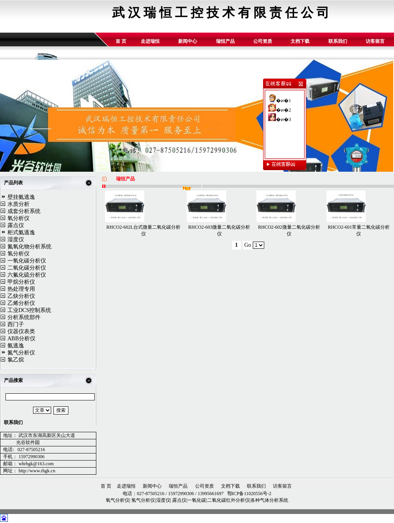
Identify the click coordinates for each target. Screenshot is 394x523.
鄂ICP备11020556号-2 (248, 493)
